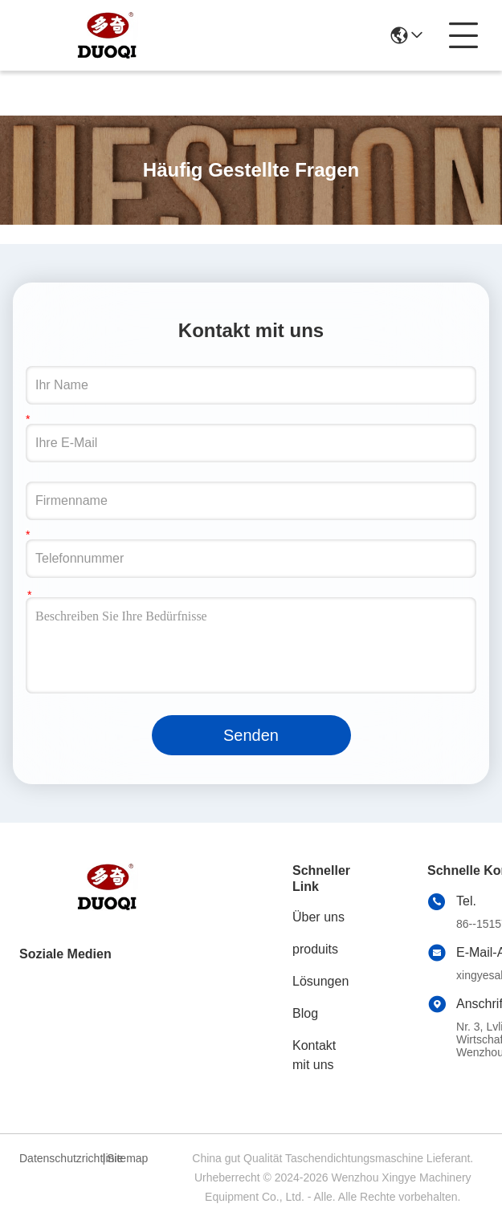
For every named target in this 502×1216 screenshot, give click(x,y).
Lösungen (320, 981)
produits (315, 949)
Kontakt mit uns (314, 1055)
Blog (305, 1013)
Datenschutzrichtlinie (58, 1158)
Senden (251, 735)
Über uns (318, 917)
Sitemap (127, 1158)
